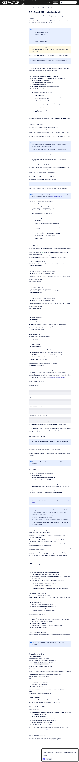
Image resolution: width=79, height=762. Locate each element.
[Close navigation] (19, 8)
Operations (45, 7)
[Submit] (61, 2)
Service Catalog (44, 2)
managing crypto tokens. (47, 729)
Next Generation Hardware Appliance (35, 7)
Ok (43, 759)
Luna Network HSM (53, 24)
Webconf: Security (51, 7)
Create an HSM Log (65, 61)
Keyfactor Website (39, 2)
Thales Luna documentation (56, 196)
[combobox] (68, 2)
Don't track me (49, 759)
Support (48, 2)
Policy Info (45, 755)
